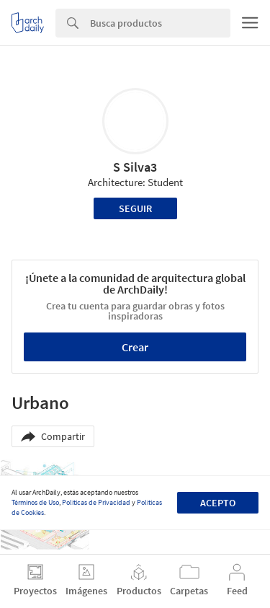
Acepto (217, 502)
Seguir (135, 208)
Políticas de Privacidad (96, 502)
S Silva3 (135, 167)
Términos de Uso (35, 502)
